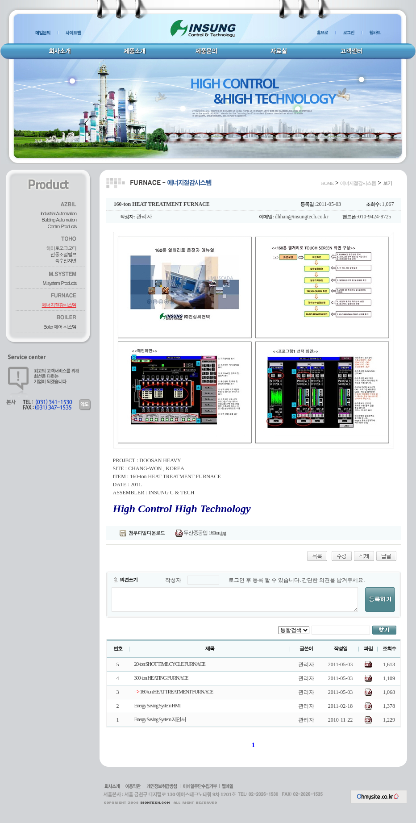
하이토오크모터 (61, 248)
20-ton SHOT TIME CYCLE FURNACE (169, 664)
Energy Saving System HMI (157, 705)
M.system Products (59, 283)
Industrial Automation (58, 213)
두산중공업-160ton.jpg (200, 533)
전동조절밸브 (63, 254)
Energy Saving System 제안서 (160, 719)
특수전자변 (65, 260)
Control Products (62, 226)
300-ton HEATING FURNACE (161, 678)
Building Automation (59, 219)
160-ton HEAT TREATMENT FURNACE (173, 692)
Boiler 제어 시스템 (59, 326)
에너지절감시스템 (59, 304)
